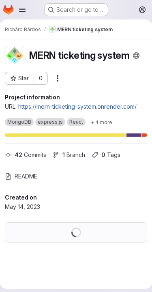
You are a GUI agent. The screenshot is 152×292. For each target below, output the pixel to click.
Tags (106, 154)
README (21, 176)
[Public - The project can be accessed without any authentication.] (136, 55)
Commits (25, 154)
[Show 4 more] (101, 122)
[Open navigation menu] (22, 9)
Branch (69, 154)
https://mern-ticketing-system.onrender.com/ (77, 106)
